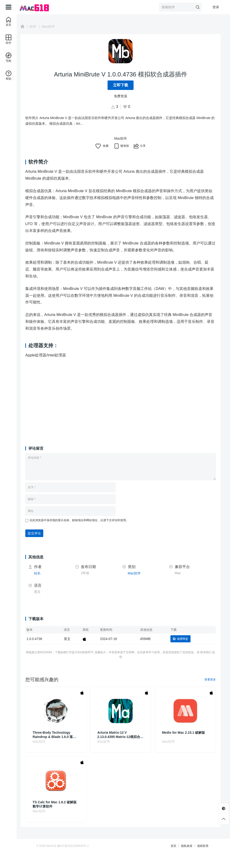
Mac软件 (54, 26)
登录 (216, 7)
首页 (163, 846)
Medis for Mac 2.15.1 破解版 (185, 732)
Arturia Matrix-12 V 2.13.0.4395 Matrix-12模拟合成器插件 (122, 735)
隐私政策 (176, 846)
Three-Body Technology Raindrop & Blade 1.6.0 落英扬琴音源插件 (60, 735)
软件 (39, 26)
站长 (43, 573)
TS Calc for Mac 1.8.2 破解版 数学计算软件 (60, 804)
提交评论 (40, 533)
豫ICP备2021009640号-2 (83, 846)
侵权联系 (192, 846)
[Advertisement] (123, 397)
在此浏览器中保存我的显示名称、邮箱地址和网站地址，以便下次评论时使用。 (85, 520)
